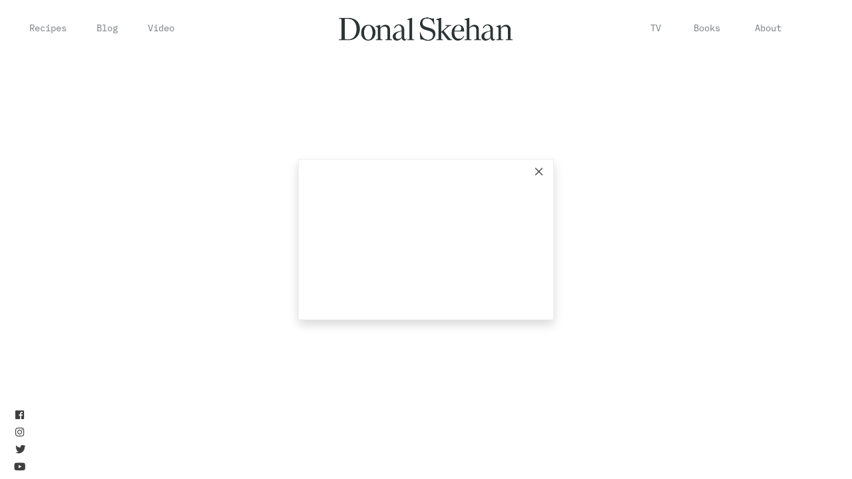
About (768, 28)
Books (707, 28)
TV (655, 28)
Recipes (48, 28)
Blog (107, 28)
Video (161, 28)
